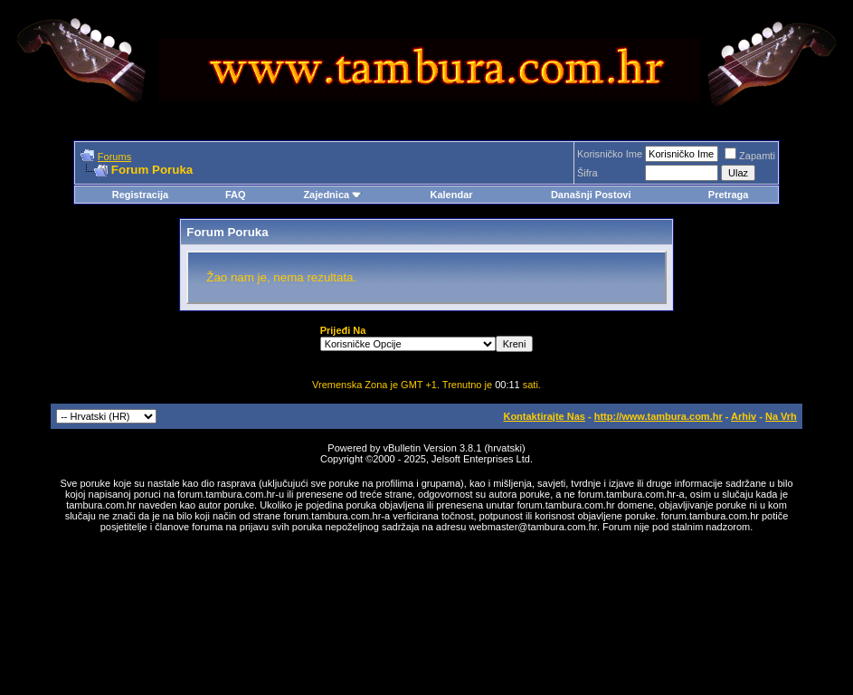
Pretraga (728, 194)
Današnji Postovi (591, 194)
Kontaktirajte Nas (543, 416)
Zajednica (332, 194)
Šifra (587, 172)
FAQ (235, 194)
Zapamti (750, 155)
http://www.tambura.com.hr (658, 416)
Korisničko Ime (609, 153)
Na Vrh (781, 416)
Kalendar (451, 194)
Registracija (140, 194)
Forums (114, 156)
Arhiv (743, 416)
